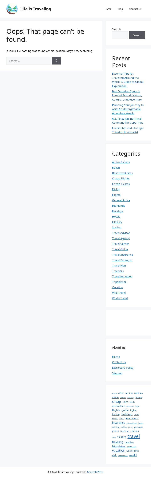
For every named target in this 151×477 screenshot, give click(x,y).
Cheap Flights (120, 178)
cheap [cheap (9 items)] (116, 401)
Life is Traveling (35, 9)
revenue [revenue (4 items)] (124, 431)
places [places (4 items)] (115, 431)
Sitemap (117, 373)
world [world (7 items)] (133, 455)
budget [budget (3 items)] (139, 397)
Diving (116, 189)
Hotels (116, 216)
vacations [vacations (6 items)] (133, 451)
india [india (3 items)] (121, 418)
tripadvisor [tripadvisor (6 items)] (119, 446)
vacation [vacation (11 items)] (118, 450)
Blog (120, 8)
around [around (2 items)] (123, 397)
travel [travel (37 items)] (134, 436)
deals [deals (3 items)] (132, 401)
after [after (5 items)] (121, 393)
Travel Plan (119, 265)
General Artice (121, 200)
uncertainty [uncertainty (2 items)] (131, 446)
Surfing (116, 227)
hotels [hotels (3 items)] (115, 418)
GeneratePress (95, 471)
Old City (117, 222)
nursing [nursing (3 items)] (115, 426)
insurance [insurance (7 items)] (118, 422)
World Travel (120, 298)
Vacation (117, 287)
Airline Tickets (121, 162)
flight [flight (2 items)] (137, 406)
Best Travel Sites (122, 173)
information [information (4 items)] (132, 418)
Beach (116, 167)
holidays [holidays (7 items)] (126, 414)
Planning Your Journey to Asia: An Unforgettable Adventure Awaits (128, 109)
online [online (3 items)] (124, 426)
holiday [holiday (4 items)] (116, 414)
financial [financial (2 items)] (130, 406)
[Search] (56, 61)
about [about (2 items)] (114, 393)
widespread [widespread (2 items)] (123, 456)
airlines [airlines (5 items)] (138, 393)
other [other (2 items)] (130, 427)
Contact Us (135, 8)
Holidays (117, 211)
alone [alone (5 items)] (115, 397)
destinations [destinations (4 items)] (118, 406)
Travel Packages (122, 260)
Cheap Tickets (121, 184)
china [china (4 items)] (125, 401)
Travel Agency (121, 238)
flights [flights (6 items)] (116, 410)
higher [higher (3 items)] (133, 410)
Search (116, 29)
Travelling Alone (122, 276)
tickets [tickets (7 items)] (121, 437)
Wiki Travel (119, 293)
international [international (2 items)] (132, 423)
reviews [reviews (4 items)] (135, 431)
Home (108, 8)
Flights (116, 195)
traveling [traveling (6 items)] (117, 442)
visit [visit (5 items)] (114, 455)
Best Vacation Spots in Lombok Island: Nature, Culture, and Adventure (127, 95)
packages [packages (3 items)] (138, 426)
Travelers (118, 271)
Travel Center (120, 244)
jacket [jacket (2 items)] (140, 423)
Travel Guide (120, 249)
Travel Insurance (122, 254)
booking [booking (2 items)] (130, 397)
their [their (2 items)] (114, 437)
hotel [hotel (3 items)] (136, 414)
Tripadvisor (119, 282)
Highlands (118, 205)
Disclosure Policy (122, 367)
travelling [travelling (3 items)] (129, 442)
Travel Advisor (121, 233)
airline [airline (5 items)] (129, 393)
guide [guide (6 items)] (125, 410)
